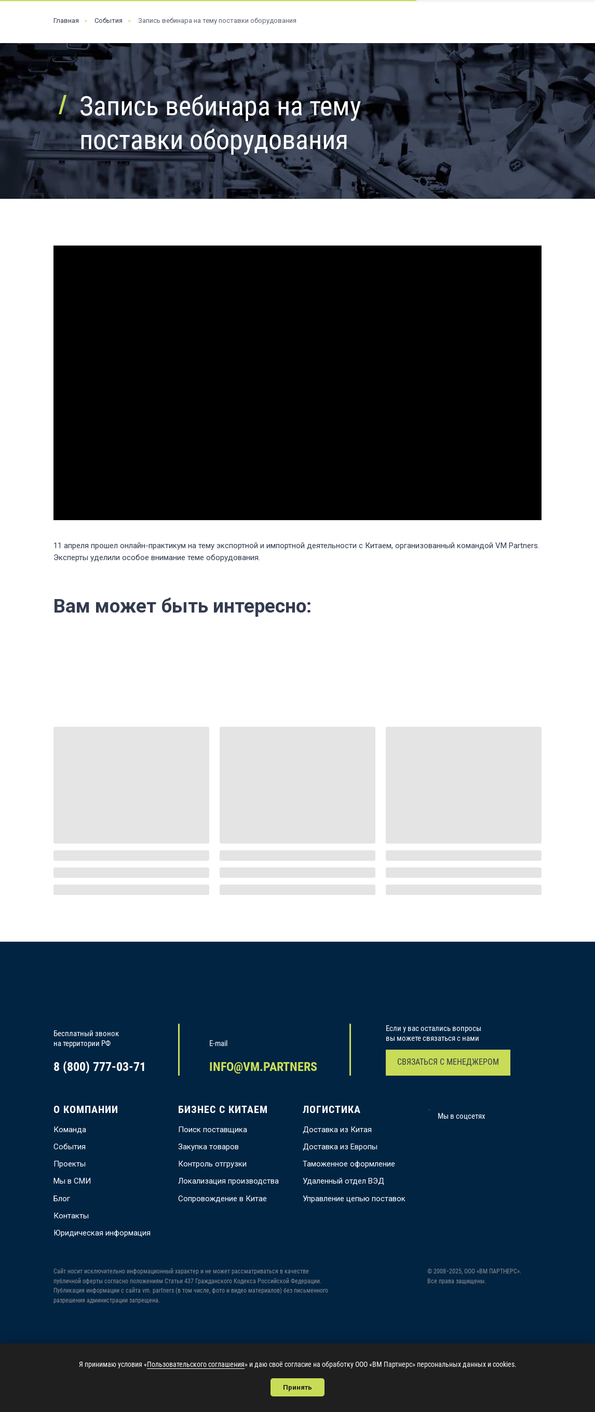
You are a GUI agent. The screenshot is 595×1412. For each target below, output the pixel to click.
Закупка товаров (208, 1146)
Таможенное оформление (349, 1164)
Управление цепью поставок (354, 1198)
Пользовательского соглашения (196, 1364)
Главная (66, 20)
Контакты (71, 1215)
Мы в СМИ (72, 1181)
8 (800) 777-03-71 (99, 1067)
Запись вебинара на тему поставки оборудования (217, 20)
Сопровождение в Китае (222, 1198)
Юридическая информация (102, 1233)
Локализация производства (228, 1181)
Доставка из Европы (340, 1146)
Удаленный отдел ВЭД (343, 1181)
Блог (61, 1198)
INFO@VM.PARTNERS (263, 1067)
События (108, 20)
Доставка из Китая (337, 1129)
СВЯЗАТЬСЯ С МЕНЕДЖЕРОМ (448, 1062)
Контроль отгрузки (212, 1164)
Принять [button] (297, 1387)
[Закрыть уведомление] (587, 1351)
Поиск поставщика (212, 1129)
